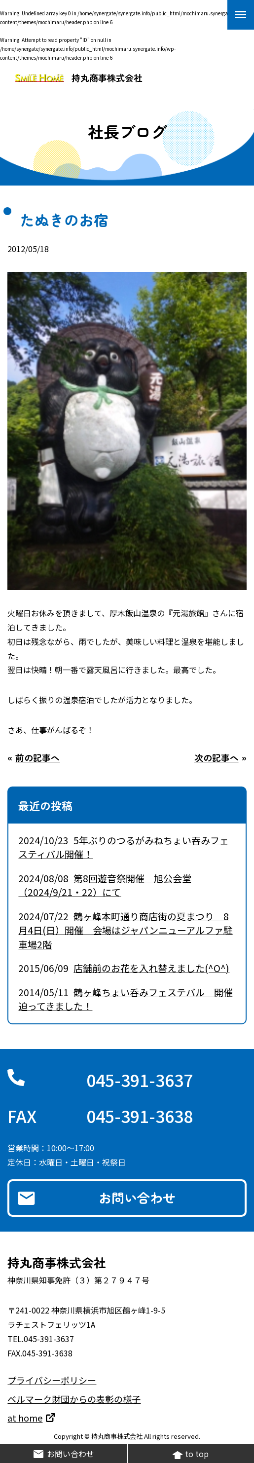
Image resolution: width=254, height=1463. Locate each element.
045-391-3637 (139, 1080)
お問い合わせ (137, 1197)
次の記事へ (216, 757)
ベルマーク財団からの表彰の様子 (74, 1398)
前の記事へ (37, 757)
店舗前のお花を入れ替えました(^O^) (151, 968)
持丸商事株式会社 (79, 77)
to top (191, 1454)
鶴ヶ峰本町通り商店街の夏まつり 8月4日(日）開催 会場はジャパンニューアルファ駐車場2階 (125, 930)
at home (24, 1417)
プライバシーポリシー (51, 1380)
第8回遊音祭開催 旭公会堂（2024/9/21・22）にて (104, 885)
